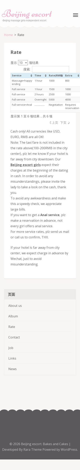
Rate (11, 327)
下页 (63, 122)
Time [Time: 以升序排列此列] (38, 75)
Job (10, 348)
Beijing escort (27, 14)
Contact (14, 337)
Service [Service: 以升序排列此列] (16, 75)
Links (12, 358)
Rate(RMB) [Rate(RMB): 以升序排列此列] (56, 75)
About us (15, 305)
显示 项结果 (25, 62)
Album (13, 316)
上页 (55, 122)
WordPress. (69, 449)
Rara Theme (32, 449)
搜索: (46, 69)
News (12, 369)
